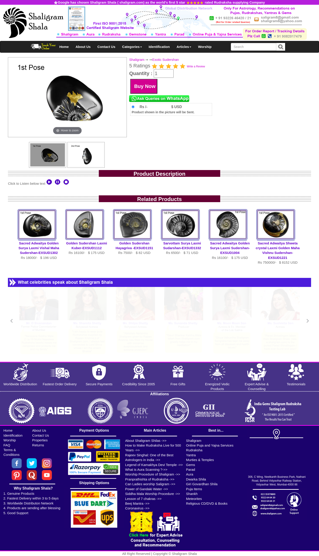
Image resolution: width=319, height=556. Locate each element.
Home (64, 47)
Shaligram (136, 60)
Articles (184, 47)
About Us (83, 47)
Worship (205, 47)
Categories (132, 47)
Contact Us (106, 47)
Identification (159, 47)
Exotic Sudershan (165, 60)
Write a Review (196, 66)
